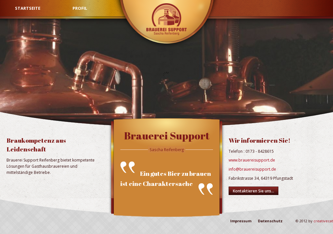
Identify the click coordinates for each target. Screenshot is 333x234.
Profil (80, 8)
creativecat (323, 220)
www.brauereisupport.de (252, 160)
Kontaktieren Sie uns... (253, 191)
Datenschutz (270, 220)
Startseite (27, 8)
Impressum (240, 220)
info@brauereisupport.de (252, 169)
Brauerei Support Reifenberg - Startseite (166, 18)
